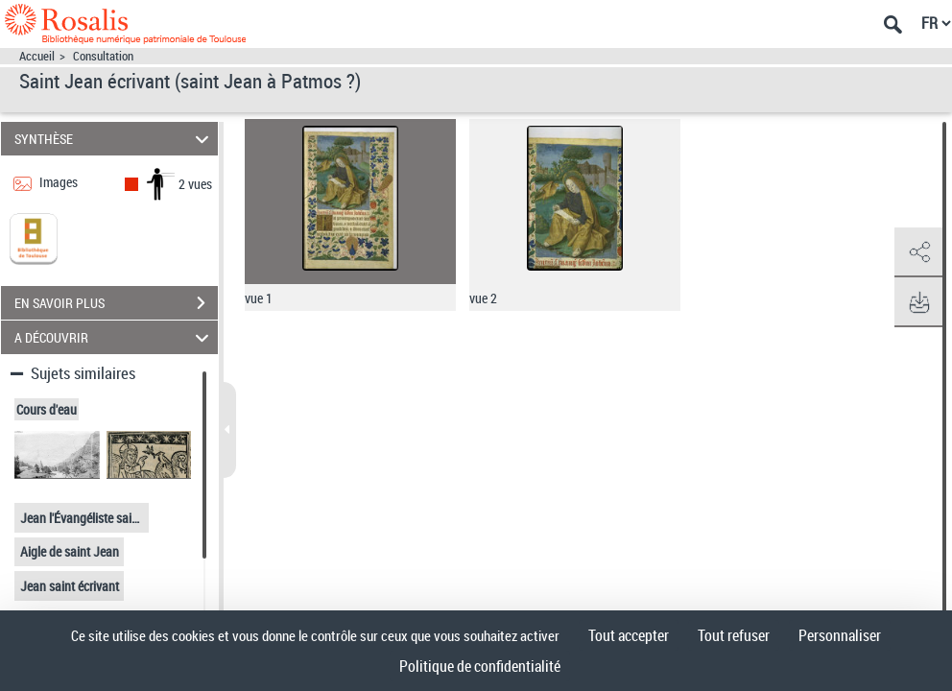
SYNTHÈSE (114, 138)
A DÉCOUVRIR (114, 337)
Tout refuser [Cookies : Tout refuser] (734, 635)
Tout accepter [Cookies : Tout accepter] (628, 635)
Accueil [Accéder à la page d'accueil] (37, 56)
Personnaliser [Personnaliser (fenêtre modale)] (839, 635)
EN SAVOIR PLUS (116, 303)
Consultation (103, 56)
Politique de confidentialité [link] (479, 666)
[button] (918, 252)
